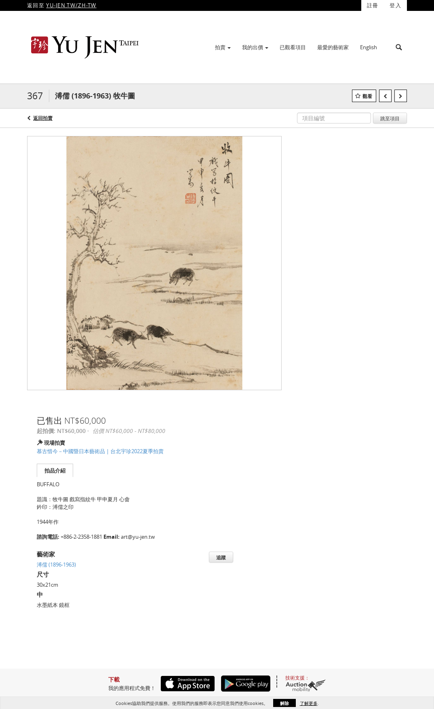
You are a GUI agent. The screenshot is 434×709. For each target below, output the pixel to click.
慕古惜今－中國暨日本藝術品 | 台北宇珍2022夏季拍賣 (100, 451)
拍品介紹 (54, 470)
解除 (284, 703)
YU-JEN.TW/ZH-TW (71, 5)
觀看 (367, 96)
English (368, 47)
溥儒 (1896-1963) (56, 564)
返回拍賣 (43, 118)
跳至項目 (390, 118)
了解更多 (309, 703)
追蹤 (221, 557)
